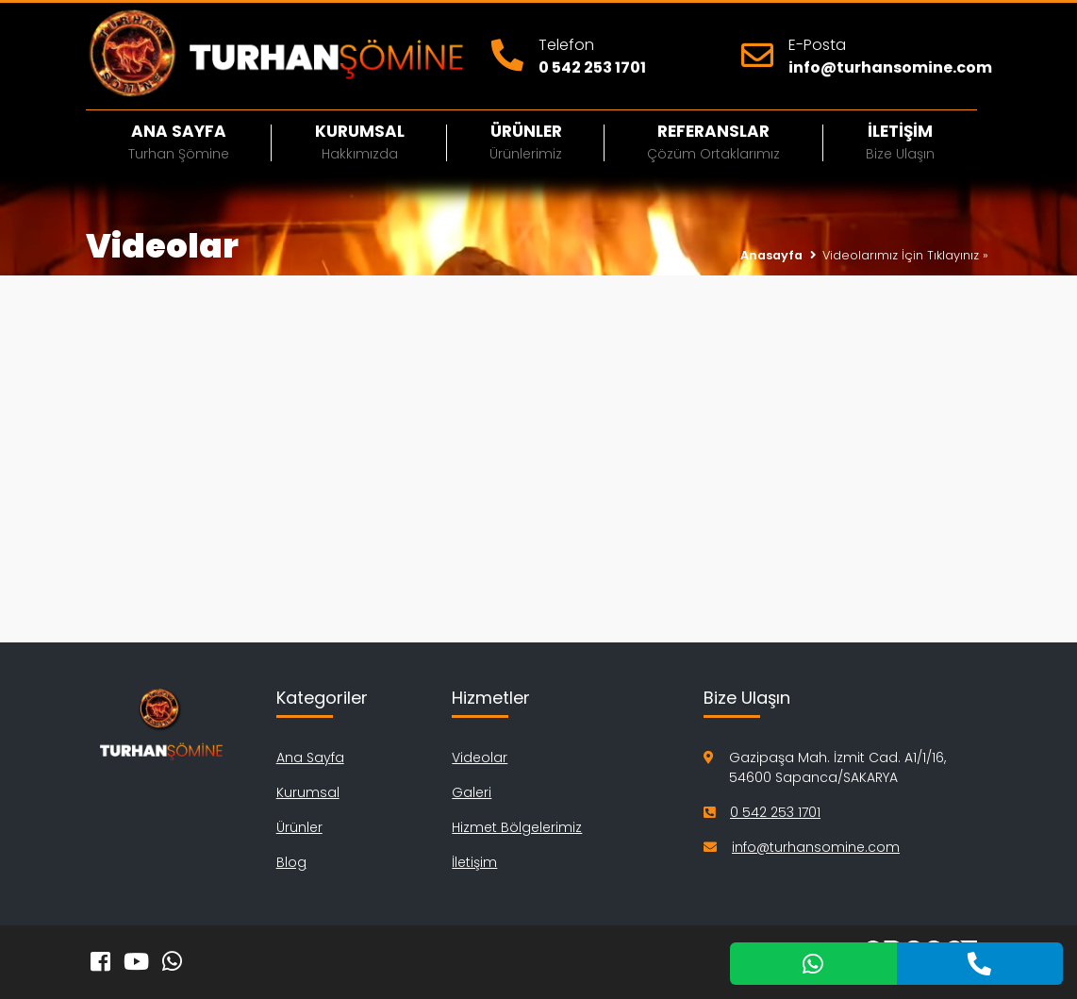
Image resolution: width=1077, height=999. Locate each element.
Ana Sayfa (178, 142)
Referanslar (713, 142)
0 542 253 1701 (592, 67)
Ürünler (525, 142)
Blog (291, 862)
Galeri (471, 792)
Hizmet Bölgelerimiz (517, 827)
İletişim (900, 142)
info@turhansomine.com (890, 67)
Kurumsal (359, 142)
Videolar (479, 757)
